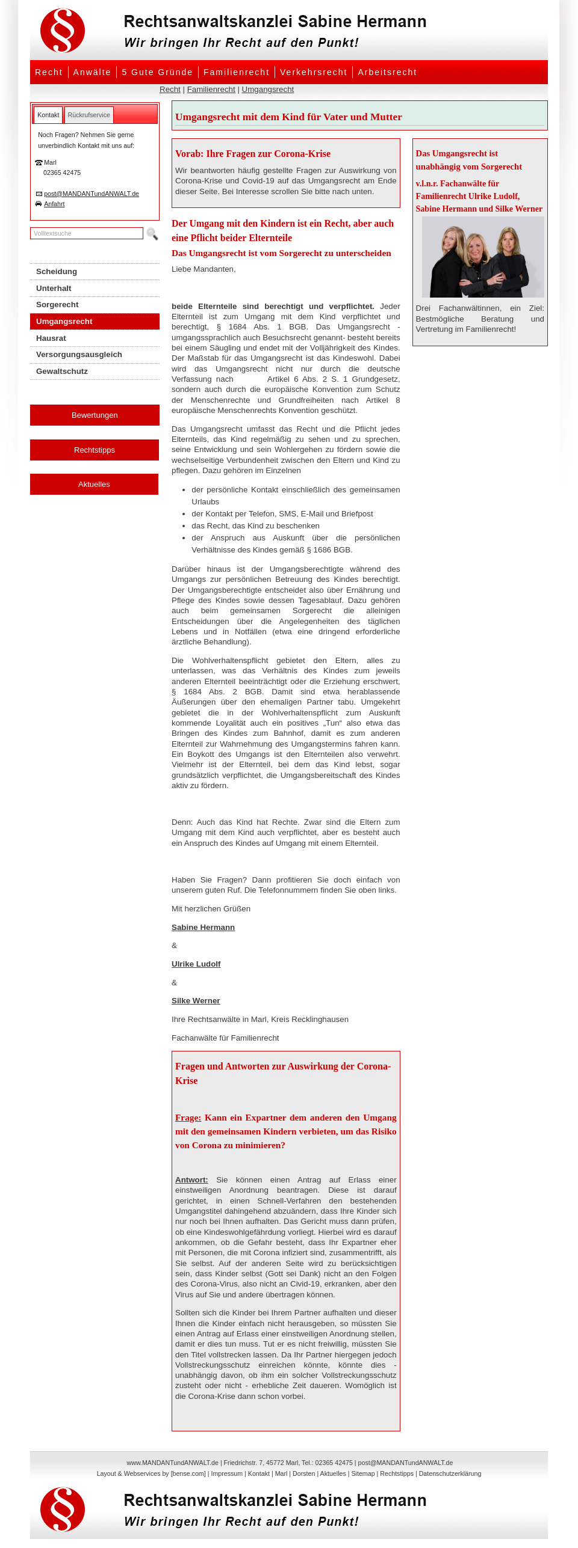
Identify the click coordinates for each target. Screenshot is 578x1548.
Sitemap (362, 1473)
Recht (49, 72)
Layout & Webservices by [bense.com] (151, 1473)
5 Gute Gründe (157, 72)
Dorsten (304, 1473)
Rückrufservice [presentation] (89, 114)
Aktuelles (94, 484)
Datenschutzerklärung (450, 1473)
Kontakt (259, 1473)
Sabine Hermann (203, 927)
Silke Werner (196, 1000)
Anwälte (92, 72)
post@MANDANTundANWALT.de (91, 193)
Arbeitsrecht (387, 72)
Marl (281, 1473)
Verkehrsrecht (313, 72)
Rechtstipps (94, 449)
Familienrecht (237, 72)
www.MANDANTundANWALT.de (173, 1462)
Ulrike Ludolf (196, 963)
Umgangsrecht (268, 89)
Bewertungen (95, 415)
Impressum (227, 1473)
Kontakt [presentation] (48, 114)
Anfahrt (54, 203)
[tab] (48, 114)
